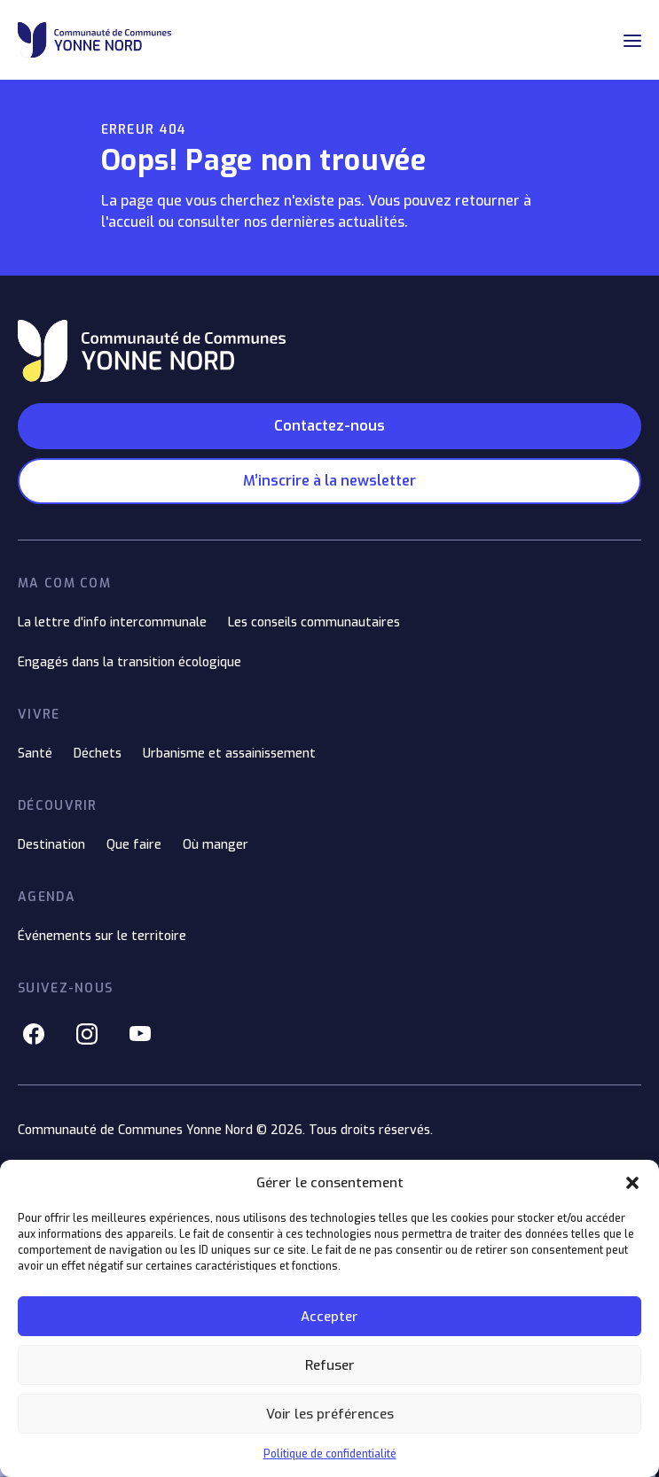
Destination (51, 844)
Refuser (330, 1365)
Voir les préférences (330, 1414)
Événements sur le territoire (102, 936)
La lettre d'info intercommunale (112, 622)
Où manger (215, 844)
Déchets (98, 753)
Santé (35, 753)
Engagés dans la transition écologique (129, 662)
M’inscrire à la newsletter (329, 480)
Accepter (329, 1316)
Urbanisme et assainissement (229, 753)
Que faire (133, 844)
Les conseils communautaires (314, 622)
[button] (632, 1183)
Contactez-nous (329, 425)
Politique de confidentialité (329, 1454)
